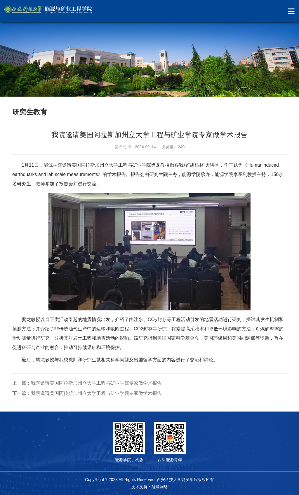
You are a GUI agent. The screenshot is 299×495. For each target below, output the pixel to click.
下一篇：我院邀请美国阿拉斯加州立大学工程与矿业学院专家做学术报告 (87, 393)
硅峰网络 (160, 486)
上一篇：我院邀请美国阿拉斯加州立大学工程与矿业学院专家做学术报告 (87, 383)
